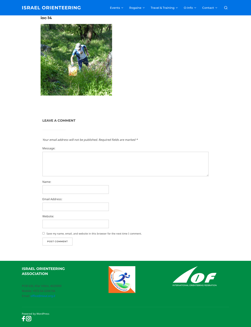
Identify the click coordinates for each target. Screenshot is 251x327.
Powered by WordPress (35, 313)
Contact (210, 7)
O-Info (190, 7)
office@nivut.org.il (43, 296)
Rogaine (137, 7)
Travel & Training (164, 7)
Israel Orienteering (51, 8)
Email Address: (52, 199)
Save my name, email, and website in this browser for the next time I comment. (94, 233)
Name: (46, 182)
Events (117, 7)
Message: (48, 148)
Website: (48, 216)
